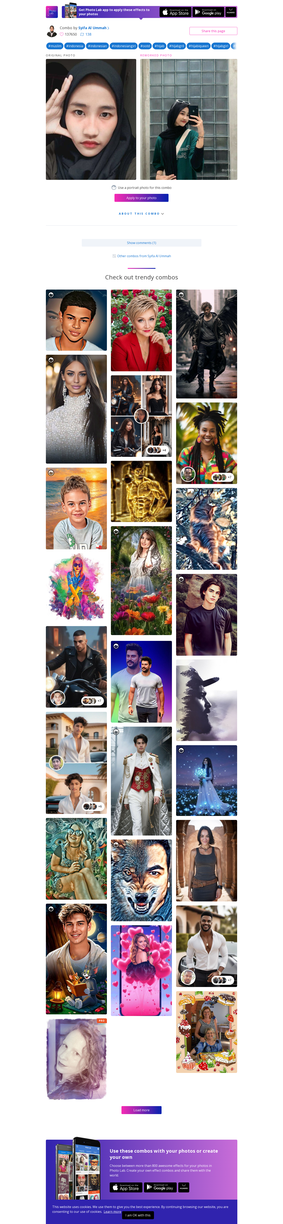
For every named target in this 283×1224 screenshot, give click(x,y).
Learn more (112, 1211)
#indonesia (74, 46)
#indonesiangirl (124, 46)
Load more (141, 1110)
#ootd (145, 46)
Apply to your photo (141, 198)
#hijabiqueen (199, 46)
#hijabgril (176, 46)
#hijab (159, 46)
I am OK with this (138, 1215)
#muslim (54, 46)
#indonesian (97, 46)
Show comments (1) (141, 243)
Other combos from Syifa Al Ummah (141, 256)
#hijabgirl (220, 46)
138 (85, 34)
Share (213, 31)
